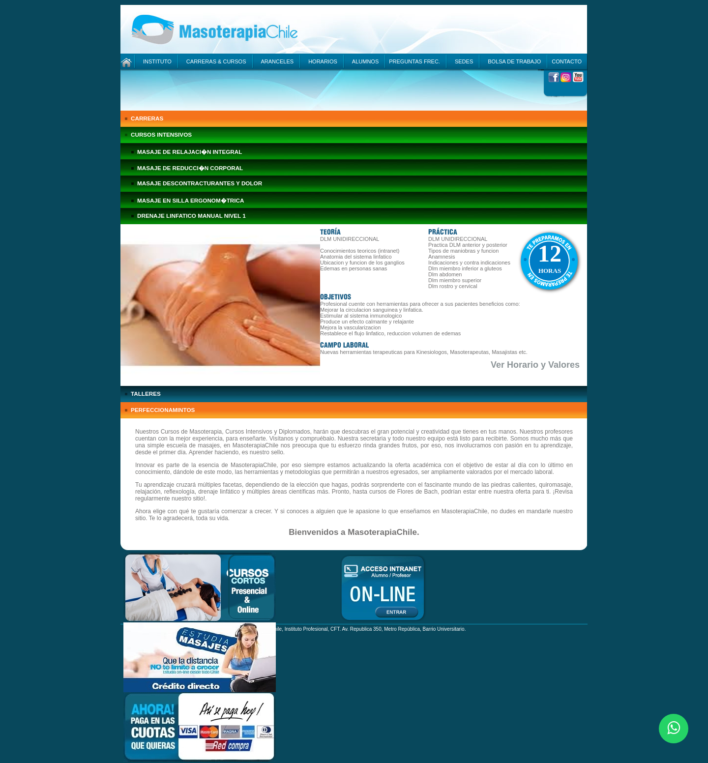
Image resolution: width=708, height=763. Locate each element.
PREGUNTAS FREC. (414, 61)
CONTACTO (567, 61)
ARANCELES (277, 61)
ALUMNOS (365, 61)
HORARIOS (322, 61)
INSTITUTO (157, 61)
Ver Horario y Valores (535, 365)
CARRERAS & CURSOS (216, 61)
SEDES (464, 61)
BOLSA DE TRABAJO (514, 61)
